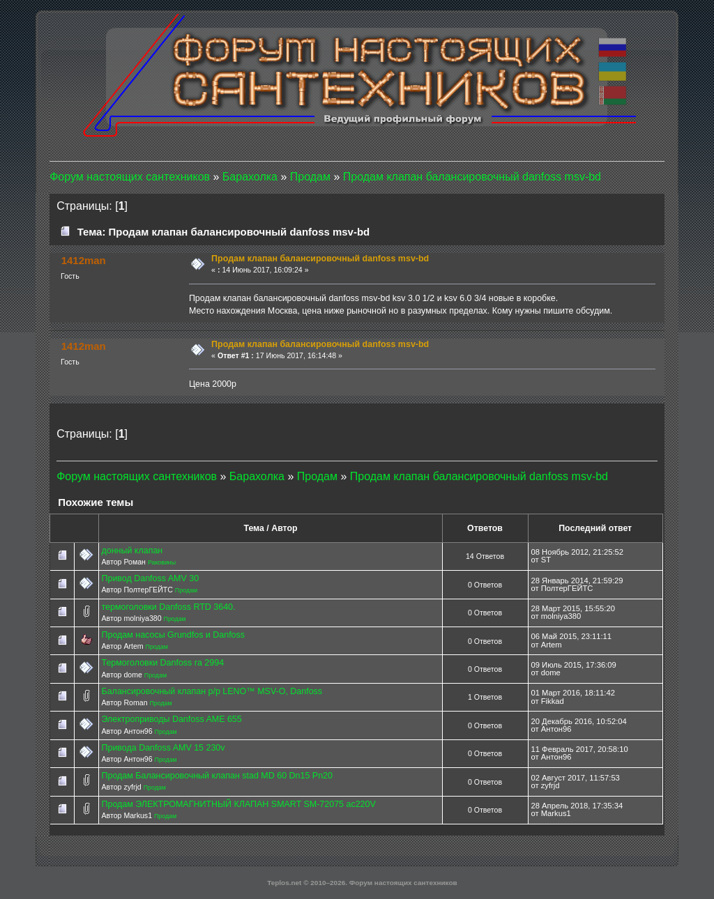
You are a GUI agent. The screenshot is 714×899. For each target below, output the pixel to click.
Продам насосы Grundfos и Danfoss (173, 635)
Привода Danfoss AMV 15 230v (163, 748)
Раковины (162, 562)
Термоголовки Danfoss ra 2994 (162, 663)
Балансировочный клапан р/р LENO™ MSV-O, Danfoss (211, 691)
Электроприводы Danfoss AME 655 (171, 719)
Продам (186, 590)
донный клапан (131, 550)
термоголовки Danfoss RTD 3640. (168, 607)
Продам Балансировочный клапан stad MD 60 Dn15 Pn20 (216, 776)
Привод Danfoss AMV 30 (150, 578)
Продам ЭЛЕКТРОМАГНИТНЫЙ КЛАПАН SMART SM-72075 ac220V (238, 804)
